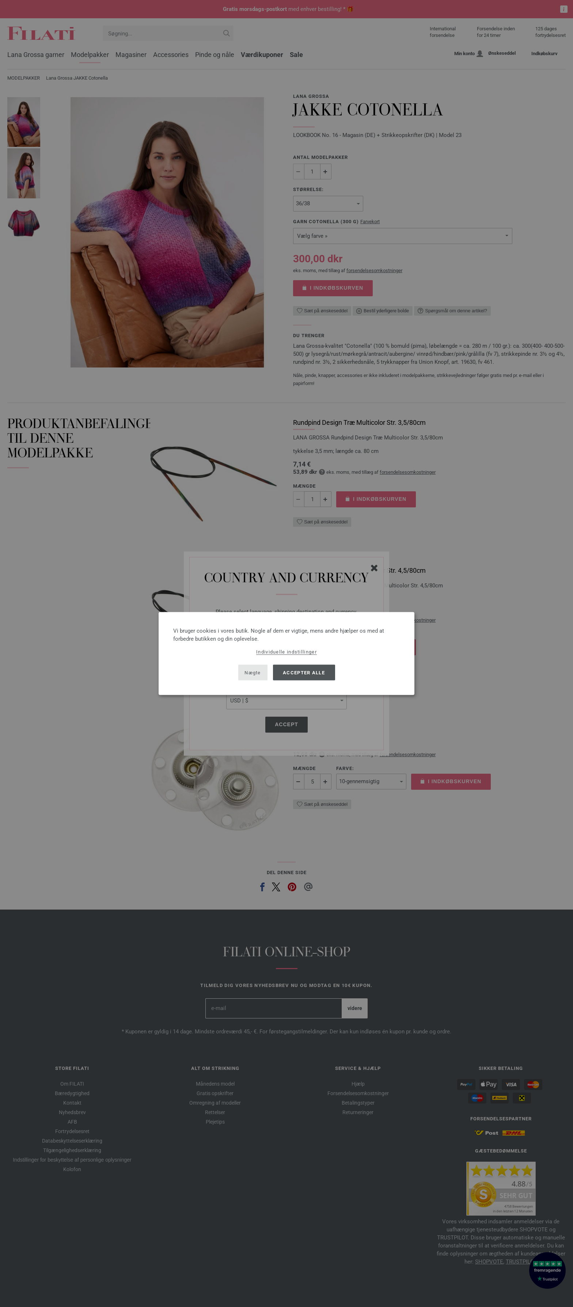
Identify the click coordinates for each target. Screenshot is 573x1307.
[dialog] (286, 653)
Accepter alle (304, 672)
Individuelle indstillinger (286, 652)
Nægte (252, 672)
